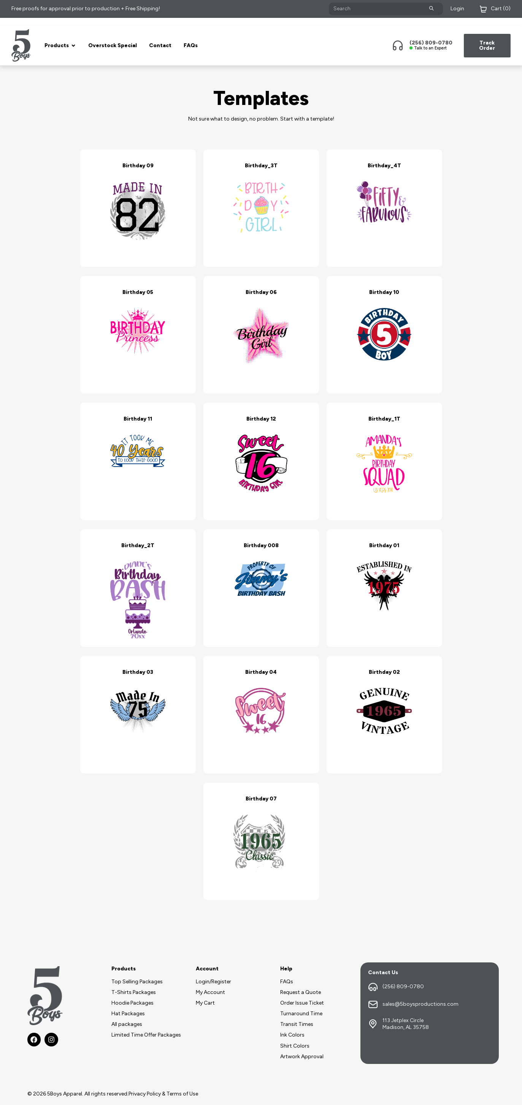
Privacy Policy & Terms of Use (163, 1094)
